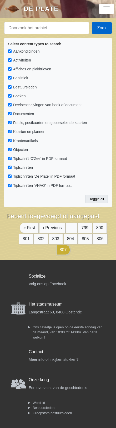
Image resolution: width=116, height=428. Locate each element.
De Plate (41, 8)
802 (40, 238)
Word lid (39, 403)
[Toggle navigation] (106, 9)
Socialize (37, 276)
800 (99, 228)
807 (63, 249)
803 (55, 238)
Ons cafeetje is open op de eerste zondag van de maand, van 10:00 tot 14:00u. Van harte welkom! (67, 332)
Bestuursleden (43, 408)
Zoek (102, 28)
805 (85, 238)
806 (100, 238)
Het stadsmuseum (46, 304)
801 (26, 238)
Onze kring (39, 380)
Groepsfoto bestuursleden (52, 413)
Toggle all (96, 199)
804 (70, 238)
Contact (36, 352)
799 (84, 228)
